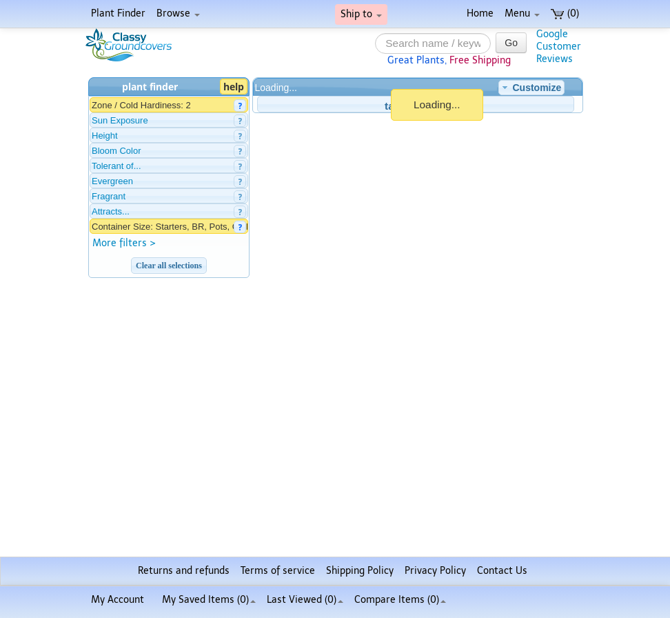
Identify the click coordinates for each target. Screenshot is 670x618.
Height (105, 135)
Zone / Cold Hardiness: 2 (141, 105)
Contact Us (502, 571)
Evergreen (112, 181)
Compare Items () (400, 600)
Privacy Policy (435, 571)
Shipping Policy (360, 571)
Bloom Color (116, 151)
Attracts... (111, 211)
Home (480, 13)
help (233, 86)
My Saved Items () (209, 600)
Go (511, 42)
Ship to (361, 14)
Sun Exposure (120, 120)
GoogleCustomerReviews (558, 46)
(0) (565, 13)
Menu (522, 13)
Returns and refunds (184, 571)
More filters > (124, 243)
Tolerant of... (116, 166)
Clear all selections (169, 265)
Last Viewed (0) (305, 600)
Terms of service (278, 571)
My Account (117, 600)
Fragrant (108, 196)
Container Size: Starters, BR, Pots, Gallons (177, 226)
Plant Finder (118, 13)
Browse (178, 13)
